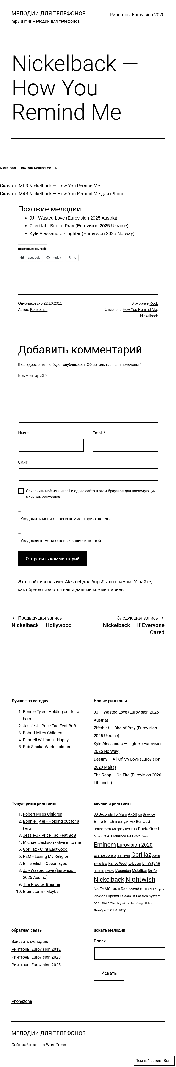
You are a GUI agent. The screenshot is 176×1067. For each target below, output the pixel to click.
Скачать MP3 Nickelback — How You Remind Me (50, 186)
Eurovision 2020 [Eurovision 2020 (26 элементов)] (135, 845)
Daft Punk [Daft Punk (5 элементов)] (131, 829)
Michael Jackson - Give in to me (52, 842)
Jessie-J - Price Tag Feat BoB (49, 725)
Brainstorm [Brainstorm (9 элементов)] (102, 829)
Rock (154, 303)
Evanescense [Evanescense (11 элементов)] (105, 855)
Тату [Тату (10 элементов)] (122, 910)
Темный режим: (154, 1061)
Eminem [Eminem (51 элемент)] (105, 844)
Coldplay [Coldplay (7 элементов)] (118, 829)
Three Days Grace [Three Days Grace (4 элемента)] (119, 903)
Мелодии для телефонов (48, 13)
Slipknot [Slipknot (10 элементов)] (112, 896)
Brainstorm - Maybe (41, 891)
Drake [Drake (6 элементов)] (145, 836)
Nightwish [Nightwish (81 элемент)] (140, 879)
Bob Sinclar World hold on (46, 746)
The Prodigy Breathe (41, 884)
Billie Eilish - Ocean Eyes (45, 863)
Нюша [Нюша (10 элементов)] (112, 910)
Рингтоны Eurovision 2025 (36, 964)
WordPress (56, 1044)
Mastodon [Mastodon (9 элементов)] (123, 871)
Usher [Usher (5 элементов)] (148, 903)
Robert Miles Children (42, 732)
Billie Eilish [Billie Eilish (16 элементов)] (104, 821)
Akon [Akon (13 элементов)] (132, 814)
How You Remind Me (140, 309)
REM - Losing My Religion (46, 856)
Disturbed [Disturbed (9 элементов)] (118, 836)
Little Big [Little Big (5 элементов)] (99, 870)
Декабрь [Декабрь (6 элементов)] (100, 910)
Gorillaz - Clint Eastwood (45, 849)
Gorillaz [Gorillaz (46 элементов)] (141, 854)
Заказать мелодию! (30, 941)
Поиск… (101, 941)
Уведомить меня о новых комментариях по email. (67, 519)
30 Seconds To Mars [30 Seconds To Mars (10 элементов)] (110, 814)
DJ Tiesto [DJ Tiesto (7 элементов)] (133, 836)
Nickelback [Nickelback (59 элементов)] (109, 879)
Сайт (23, 462)
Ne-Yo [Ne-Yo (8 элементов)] (152, 871)
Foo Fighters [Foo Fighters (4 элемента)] (123, 855)
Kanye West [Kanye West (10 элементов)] (117, 863)
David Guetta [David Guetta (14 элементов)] (150, 828)
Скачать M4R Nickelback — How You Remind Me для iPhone (62, 193)
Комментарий (32, 375)
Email (98, 433)
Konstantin (39, 309)
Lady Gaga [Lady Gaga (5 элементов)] (134, 863)
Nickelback (149, 316)
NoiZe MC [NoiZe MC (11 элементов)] (102, 889)
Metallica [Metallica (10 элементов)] (139, 870)
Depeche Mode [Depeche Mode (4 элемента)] (102, 836)
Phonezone (21, 1001)
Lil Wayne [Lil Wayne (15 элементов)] (151, 863)
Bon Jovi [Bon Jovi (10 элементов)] (143, 822)
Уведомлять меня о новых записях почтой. (61, 540)
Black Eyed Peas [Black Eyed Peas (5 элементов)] (125, 822)
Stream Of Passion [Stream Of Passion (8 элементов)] (134, 896)
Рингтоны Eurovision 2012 (36, 949)
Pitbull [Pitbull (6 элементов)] (115, 889)
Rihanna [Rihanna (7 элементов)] (99, 896)
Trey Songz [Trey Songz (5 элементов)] (137, 903)
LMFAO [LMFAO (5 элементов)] (109, 870)
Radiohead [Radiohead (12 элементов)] (130, 888)
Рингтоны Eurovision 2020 (137, 14)
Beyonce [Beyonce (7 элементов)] (149, 814)
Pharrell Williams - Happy (46, 739)
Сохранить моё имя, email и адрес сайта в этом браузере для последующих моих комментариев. (91, 494)
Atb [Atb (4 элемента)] (140, 814)
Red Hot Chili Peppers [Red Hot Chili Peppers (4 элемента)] (152, 889)
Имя (23, 433)
